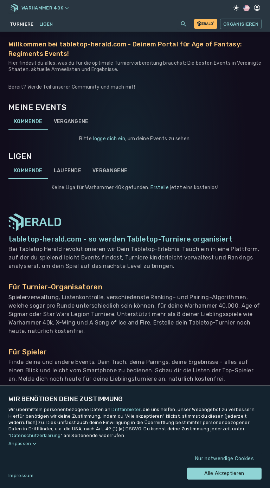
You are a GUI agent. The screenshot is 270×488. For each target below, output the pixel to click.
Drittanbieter (125, 409)
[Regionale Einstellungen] (247, 8)
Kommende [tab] (28, 121)
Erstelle (159, 188)
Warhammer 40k (45, 8)
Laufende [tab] (67, 170)
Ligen (46, 24)
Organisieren (240, 24)
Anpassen (19, 443)
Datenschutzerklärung (35, 435)
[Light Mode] (236, 7)
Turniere (22, 24)
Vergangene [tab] (71, 121)
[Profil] (257, 7)
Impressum (20, 475)
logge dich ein (109, 139)
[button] (135, 444)
